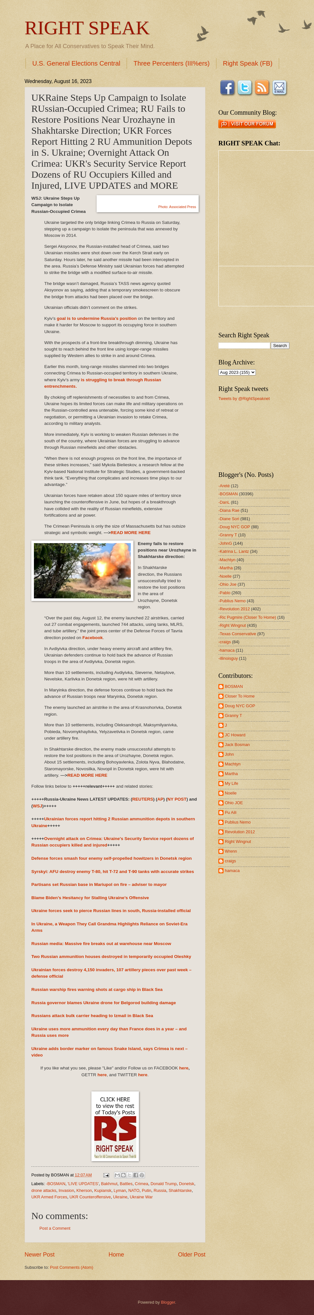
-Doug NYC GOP (234, 526)
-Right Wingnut (232, 625)
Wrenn (231, 851)
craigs (230, 860)
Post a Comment (54, 1228)
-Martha (225, 567)
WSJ (37, 806)
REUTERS (142, 799)
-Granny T (227, 534)
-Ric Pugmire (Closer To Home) (247, 617)
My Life (231, 783)
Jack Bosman (237, 744)
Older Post (191, 1254)
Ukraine (120, 1196)
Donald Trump (164, 1183)
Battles (126, 1183)
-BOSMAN (55, 1183)
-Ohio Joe (227, 584)
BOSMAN (234, 686)
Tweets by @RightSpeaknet (244, 398)
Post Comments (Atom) (71, 1267)
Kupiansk (102, 1190)
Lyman (120, 1190)
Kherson (84, 1190)
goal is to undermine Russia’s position (97, 318)
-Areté (224, 485)
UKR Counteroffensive (90, 1196)
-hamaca (226, 650)
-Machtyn (226, 559)
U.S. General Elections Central (76, 63)
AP (160, 799)
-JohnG (225, 543)
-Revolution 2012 (234, 608)
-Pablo (224, 592)
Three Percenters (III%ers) (171, 63)
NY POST (176, 799)
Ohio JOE (234, 802)
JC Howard (235, 734)
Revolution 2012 (240, 831)
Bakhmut (109, 1183)
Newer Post (40, 1254)
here (184, 1068)
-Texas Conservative (237, 633)
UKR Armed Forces (49, 1196)
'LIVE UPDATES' (83, 1183)
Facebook (92, 637)
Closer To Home (240, 696)
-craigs (224, 641)
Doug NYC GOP (240, 705)
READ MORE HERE (130, 532)
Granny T (233, 715)
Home (116, 1254)
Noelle (231, 793)
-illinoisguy (228, 658)
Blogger (168, 1302)
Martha (231, 773)
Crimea (141, 1183)
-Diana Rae (228, 510)
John (229, 754)
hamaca (232, 870)
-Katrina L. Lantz (233, 551)
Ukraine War (141, 1196)
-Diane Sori (228, 518)
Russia (159, 1190)
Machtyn (233, 764)
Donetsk (186, 1183)
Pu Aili (230, 812)
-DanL (224, 502)
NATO (134, 1190)
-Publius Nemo (232, 600)
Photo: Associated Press (177, 207)
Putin (146, 1190)
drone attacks (43, 1190)
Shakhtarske (180, 1190)
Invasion (66, 1190)
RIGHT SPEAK (87, 27)
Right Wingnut (238, 841)
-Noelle (225, 576)
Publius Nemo (238, 822)
